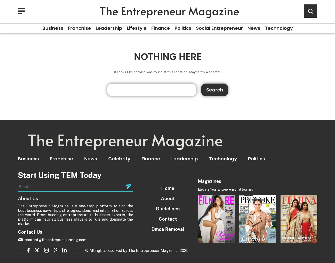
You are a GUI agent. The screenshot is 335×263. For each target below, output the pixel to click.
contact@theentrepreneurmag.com (52, 240)
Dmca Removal (167, 229)
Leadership (109, 28)
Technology (279, 28)
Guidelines (168, 209)
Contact (168, 219)
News (253, 28)
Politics (183, 28)
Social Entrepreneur (219, 28)
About (168, 198)
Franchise (79, 28)
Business (52, 28)
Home (167, 188)
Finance (160, 28)
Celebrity (119, 158)
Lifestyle (137, 28)
